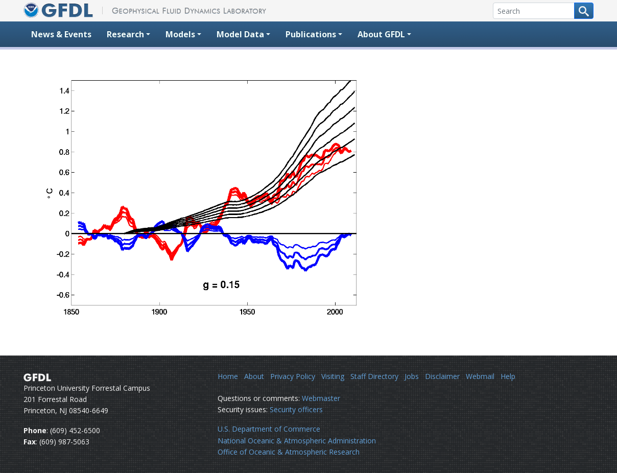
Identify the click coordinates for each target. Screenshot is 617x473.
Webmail (480, 376)
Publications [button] (311, 34)
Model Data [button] (240, 34)
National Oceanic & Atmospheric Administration (297, 440)
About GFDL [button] (381, 34)
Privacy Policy (292, 376)
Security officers (296, 409)
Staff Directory (374, 376)
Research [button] (125, 34)
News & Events (61, 34)
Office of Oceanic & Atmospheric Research (289, 452)
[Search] (534, 11)
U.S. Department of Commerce (269, 429)
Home (228, 376)
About (254, 376)
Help (508, 376)
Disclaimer (442, 376)
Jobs (412, 376)
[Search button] (584, 11)
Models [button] (180, 34)
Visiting (332, 376)
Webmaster (321, 398)
